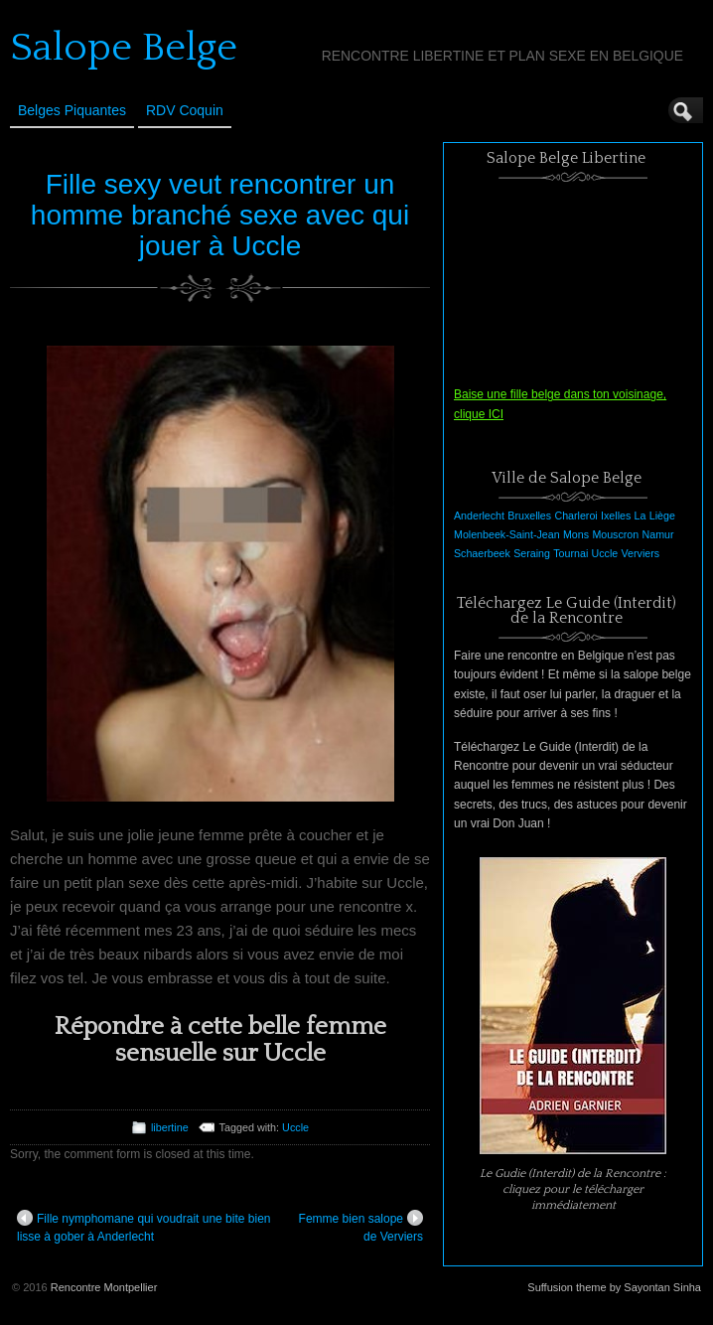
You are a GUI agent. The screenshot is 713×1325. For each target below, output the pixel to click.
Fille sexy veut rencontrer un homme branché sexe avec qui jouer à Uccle (220, 215)
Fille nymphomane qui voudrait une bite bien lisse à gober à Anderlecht (143, 1227)
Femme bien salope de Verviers (361, 1227)
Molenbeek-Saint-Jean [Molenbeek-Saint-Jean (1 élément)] (507, 534)
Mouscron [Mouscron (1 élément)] (615, 534)
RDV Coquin (184, 110)
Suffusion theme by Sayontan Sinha (614, 1287)
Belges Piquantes (72, 110)
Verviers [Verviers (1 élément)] (641, 553)
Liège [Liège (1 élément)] (662, 515)
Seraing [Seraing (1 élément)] (531, 553)
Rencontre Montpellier (104, 1287)
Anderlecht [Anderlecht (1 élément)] (479, 515)
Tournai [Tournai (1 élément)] (570, 553)
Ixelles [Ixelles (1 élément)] (616, 515)
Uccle (295, 1127)
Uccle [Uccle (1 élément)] (605, 553)
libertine (170, 1127)
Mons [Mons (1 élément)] (576, 534)
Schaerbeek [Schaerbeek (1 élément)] (482, 553)
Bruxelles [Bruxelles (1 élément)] (529, 515)
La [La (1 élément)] (640, 515)
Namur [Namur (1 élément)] (658, 534)
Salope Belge (123, 48)
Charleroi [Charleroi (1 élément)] (575, 515)
